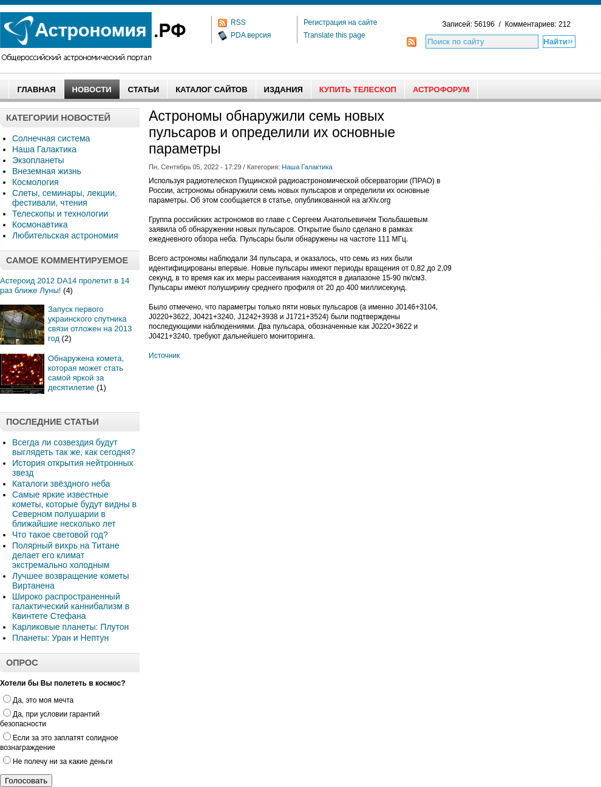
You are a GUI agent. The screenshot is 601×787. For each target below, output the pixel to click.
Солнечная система (51, 138)
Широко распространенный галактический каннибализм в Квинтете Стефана (70, 606)
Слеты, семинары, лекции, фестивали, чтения (64, 198)
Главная (36, 89)
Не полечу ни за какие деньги (57, 761)
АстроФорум (441, 89)
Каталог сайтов (211, 89)
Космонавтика (39, 224)
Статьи (144, 89)
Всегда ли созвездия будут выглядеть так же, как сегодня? (73, 447)
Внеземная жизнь (46, 171)
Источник (164, 355)
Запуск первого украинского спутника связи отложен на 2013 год (90, 324)
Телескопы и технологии (60, 213)
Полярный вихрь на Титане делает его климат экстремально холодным (66, 555)
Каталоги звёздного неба (61, 483)
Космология (35, 182)
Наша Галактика (44, 149)
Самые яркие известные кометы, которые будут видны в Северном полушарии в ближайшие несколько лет (74, 509)
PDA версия (251, 35)
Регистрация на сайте (341, 22)
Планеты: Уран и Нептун (60, 638)
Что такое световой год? (60, 534)
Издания (283, 89)
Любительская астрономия (65, 235)
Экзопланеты (38, 160)
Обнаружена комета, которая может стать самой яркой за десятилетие (86, 373)
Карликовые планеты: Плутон (70, 627)
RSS (238, 22)
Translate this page (334, 35)
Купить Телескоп (357, 89)
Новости (92, 89)
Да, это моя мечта (38, 700)
